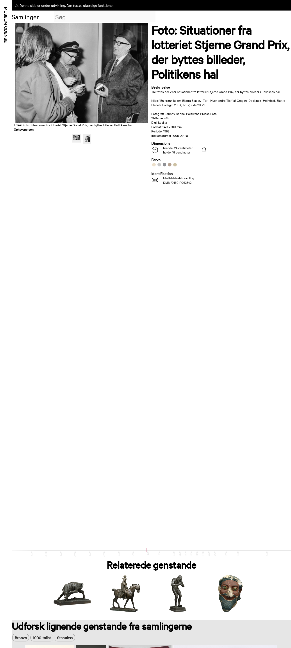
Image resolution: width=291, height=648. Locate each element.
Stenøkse (65, 637)
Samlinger (25, 17)
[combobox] (104, 16)
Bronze (21, 637)
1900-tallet (42, 637)
